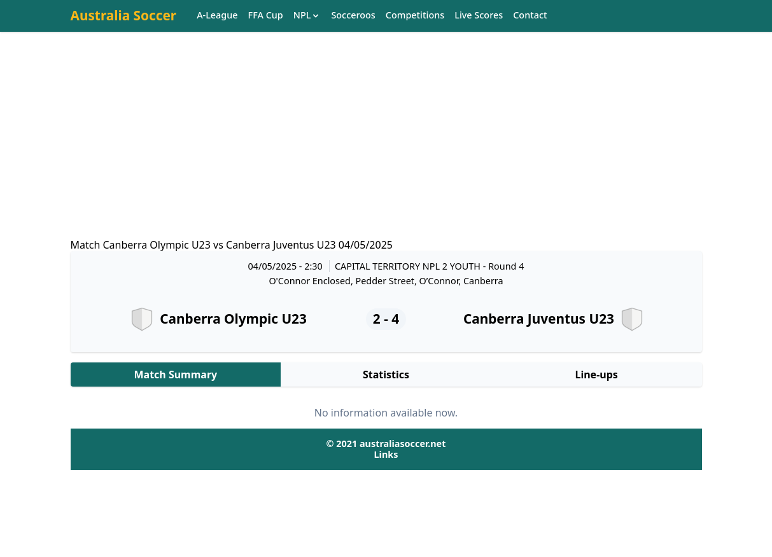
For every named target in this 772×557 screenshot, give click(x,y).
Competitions (415, 15)
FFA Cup (265, 15)
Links (386, 454)
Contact (530, 15)
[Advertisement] (386, 147)
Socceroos (353, 15)
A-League (217, 15)
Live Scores (478, 15)
